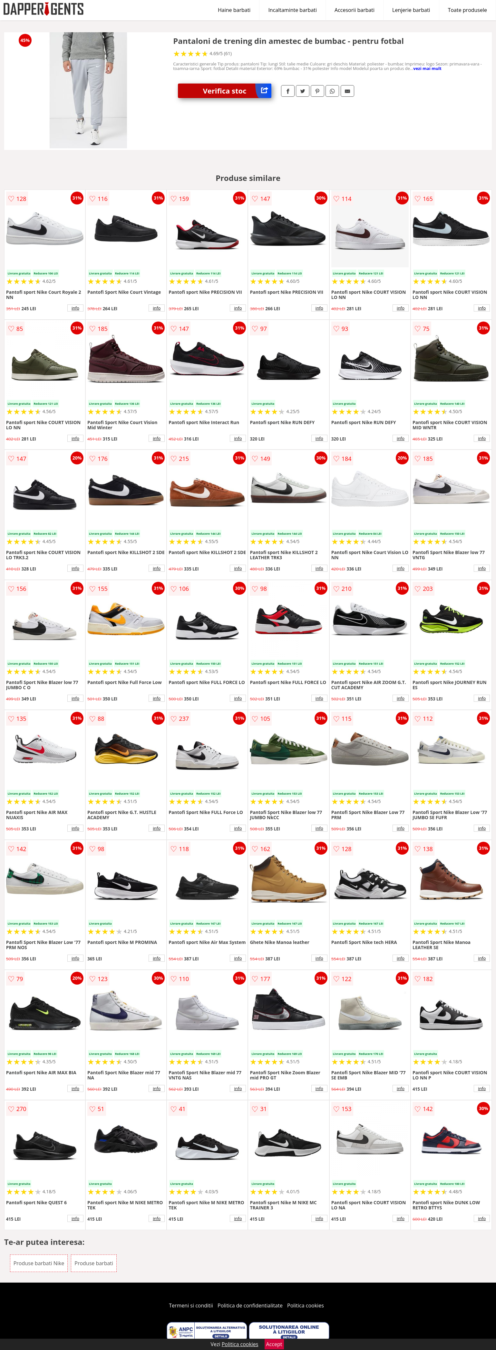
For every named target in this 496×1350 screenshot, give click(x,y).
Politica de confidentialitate (250, 1305)
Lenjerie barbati (411, 10)
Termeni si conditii (191, 1305)
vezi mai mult (427, 68)
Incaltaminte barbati (292, 10)
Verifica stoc (237, 91)
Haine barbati (234, 10)
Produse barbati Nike (39, 1263)
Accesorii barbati (354, 10)
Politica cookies (305, 1305)
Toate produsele (467, 10)
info (75, 308)
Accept (274, 1344)
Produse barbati (93, 1263)
